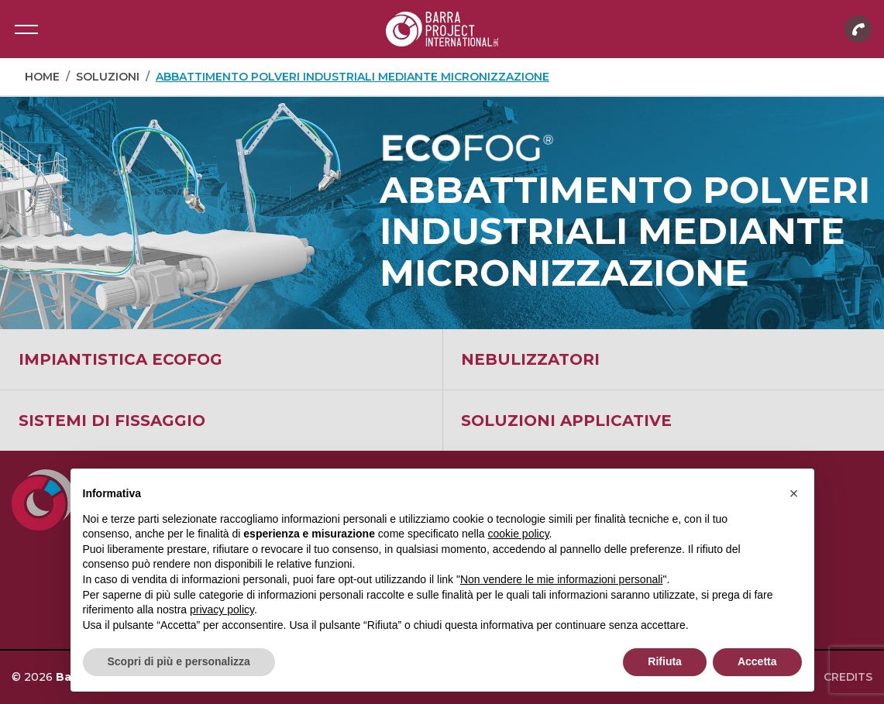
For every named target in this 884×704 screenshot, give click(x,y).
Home (42, 77)
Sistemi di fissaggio (112, 420)
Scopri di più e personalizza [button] (179, 661)
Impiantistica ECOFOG (120, 359)
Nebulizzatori (530, 359)
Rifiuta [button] (665, 661)
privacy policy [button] (222, 609)
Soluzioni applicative (566, 420)
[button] (794, 493)
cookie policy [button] (518, 533)
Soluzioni (107, 77)
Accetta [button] (757, 661)
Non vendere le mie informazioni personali (561, 579)
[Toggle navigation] (26, 29)
